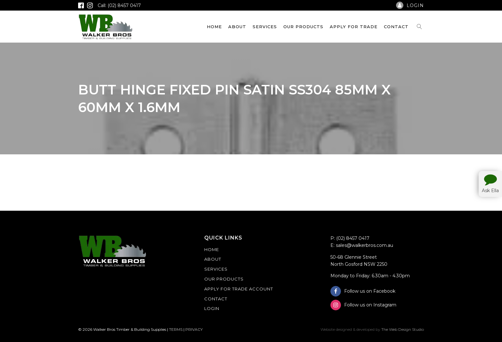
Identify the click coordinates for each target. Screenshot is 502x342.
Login (211, 308)
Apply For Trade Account (238, 288)
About (237, 26)
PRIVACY (194, 329)
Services (265, 26)
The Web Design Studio (402, 329)
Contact (396, 26)
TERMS (175, 329)
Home (214, 26)
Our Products (303, 26)
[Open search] (419, 26)
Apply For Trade (353, 26)
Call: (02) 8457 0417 (119, 5)
